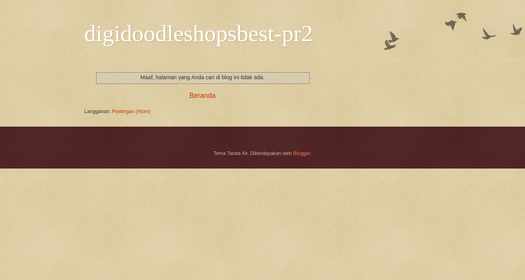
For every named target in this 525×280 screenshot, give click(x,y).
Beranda (202, 95)
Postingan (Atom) (131, 111)
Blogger (301, 153)
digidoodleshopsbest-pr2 (198, 33)
